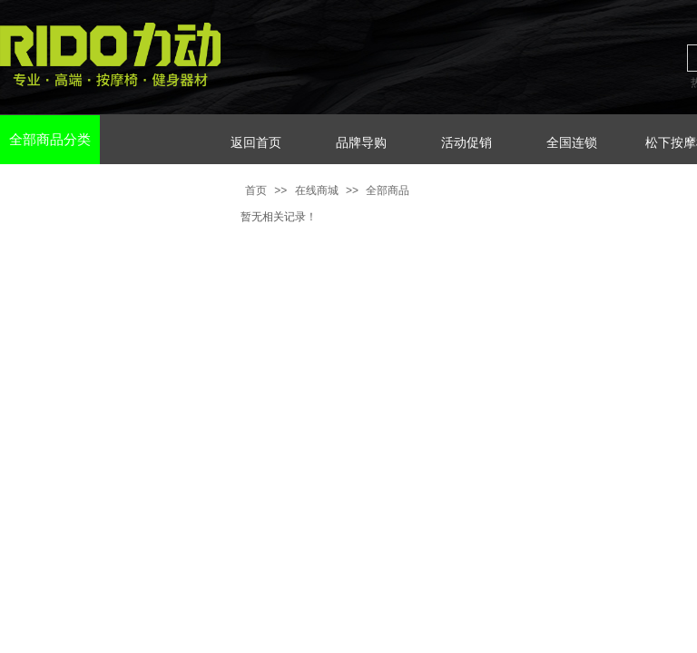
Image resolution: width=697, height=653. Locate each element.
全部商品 (387, 190)
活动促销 (466, 143)
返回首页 (256, 143)
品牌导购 (361, 143)
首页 (256, 190)
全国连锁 (571, 143)
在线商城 (317, 190)
